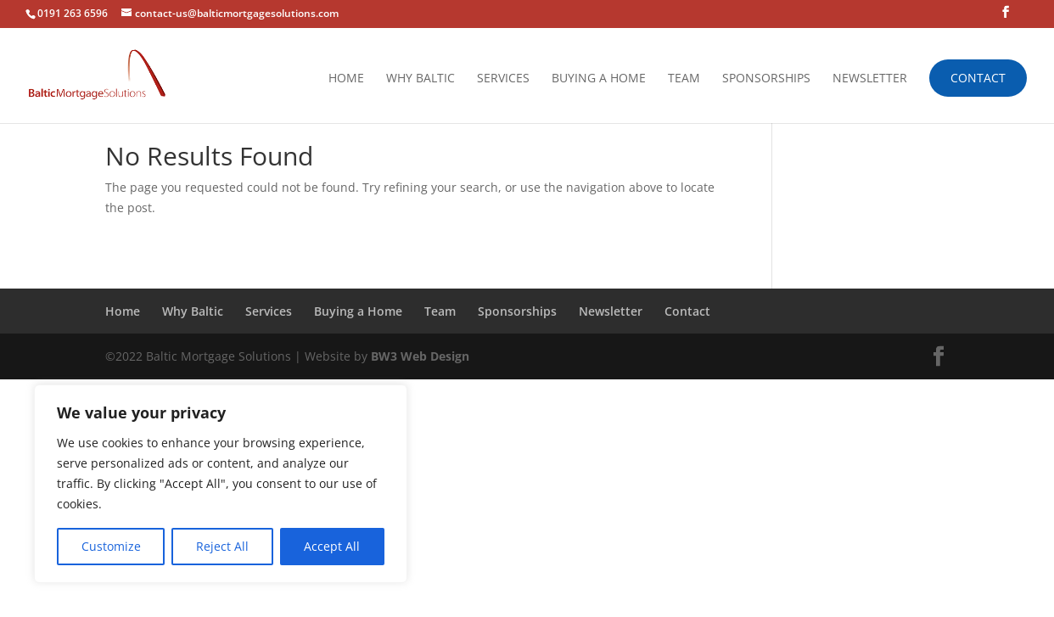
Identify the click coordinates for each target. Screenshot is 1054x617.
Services (503, 79)
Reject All (222, 546)
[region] (220, 483)
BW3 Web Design (420, 356)
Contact (978, 78)
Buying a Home (599, 79)
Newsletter (870, 79)
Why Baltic (420, 79)
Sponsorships (766, 79)
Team (684, 79)
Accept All (332, 546)
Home (346, 79)
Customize (111, 546)
